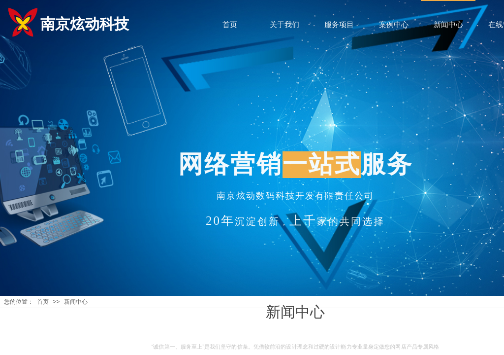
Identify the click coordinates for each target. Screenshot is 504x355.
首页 (43, 301)
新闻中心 (76, 301)
